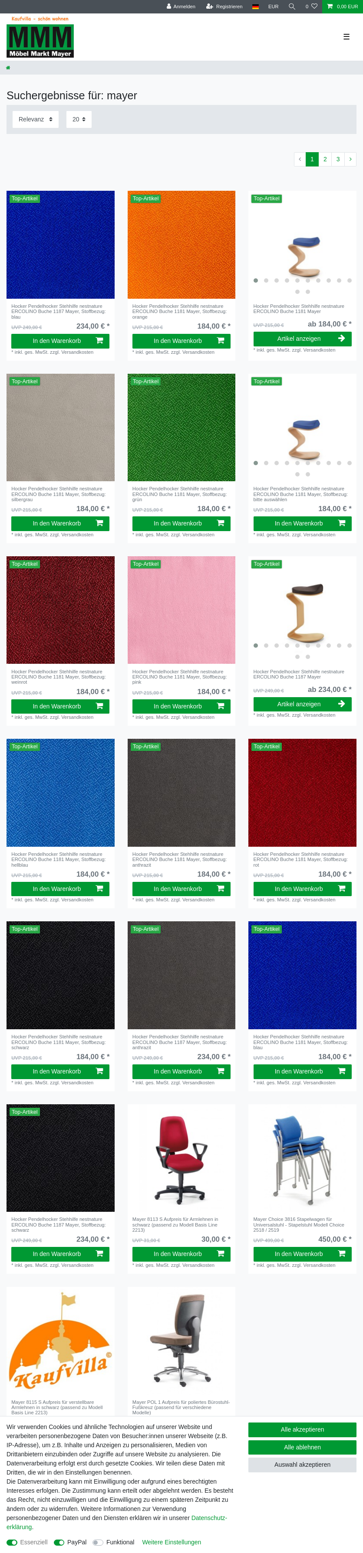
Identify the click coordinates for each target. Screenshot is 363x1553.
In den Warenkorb (68, 340)
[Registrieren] (224, 6)
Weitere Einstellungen (171, 1542)
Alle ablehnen (302, 1447)
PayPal (76, 1542)
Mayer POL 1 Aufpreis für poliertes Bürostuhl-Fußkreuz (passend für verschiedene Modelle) (181, 1408)
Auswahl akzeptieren (302, 1464)
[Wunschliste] (311, 6)
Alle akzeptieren (302, 1429)
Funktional (120, 1542)
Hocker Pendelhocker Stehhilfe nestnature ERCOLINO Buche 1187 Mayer (58, 311)
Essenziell (34, 1542)
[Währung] (274, 6)
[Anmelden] (181, 6)
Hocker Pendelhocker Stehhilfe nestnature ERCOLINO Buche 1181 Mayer (179, 311)
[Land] (255, 6)
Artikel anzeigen (311, 338)
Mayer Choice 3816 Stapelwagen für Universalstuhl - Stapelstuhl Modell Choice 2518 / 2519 (299, 1225)
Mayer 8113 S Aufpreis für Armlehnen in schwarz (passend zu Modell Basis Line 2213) (175, 1225)
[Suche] (292, 6)
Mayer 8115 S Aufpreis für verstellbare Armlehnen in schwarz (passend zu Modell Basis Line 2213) (56, 1408)
